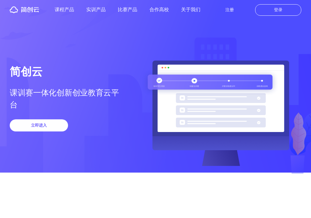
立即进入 (39, 126)
